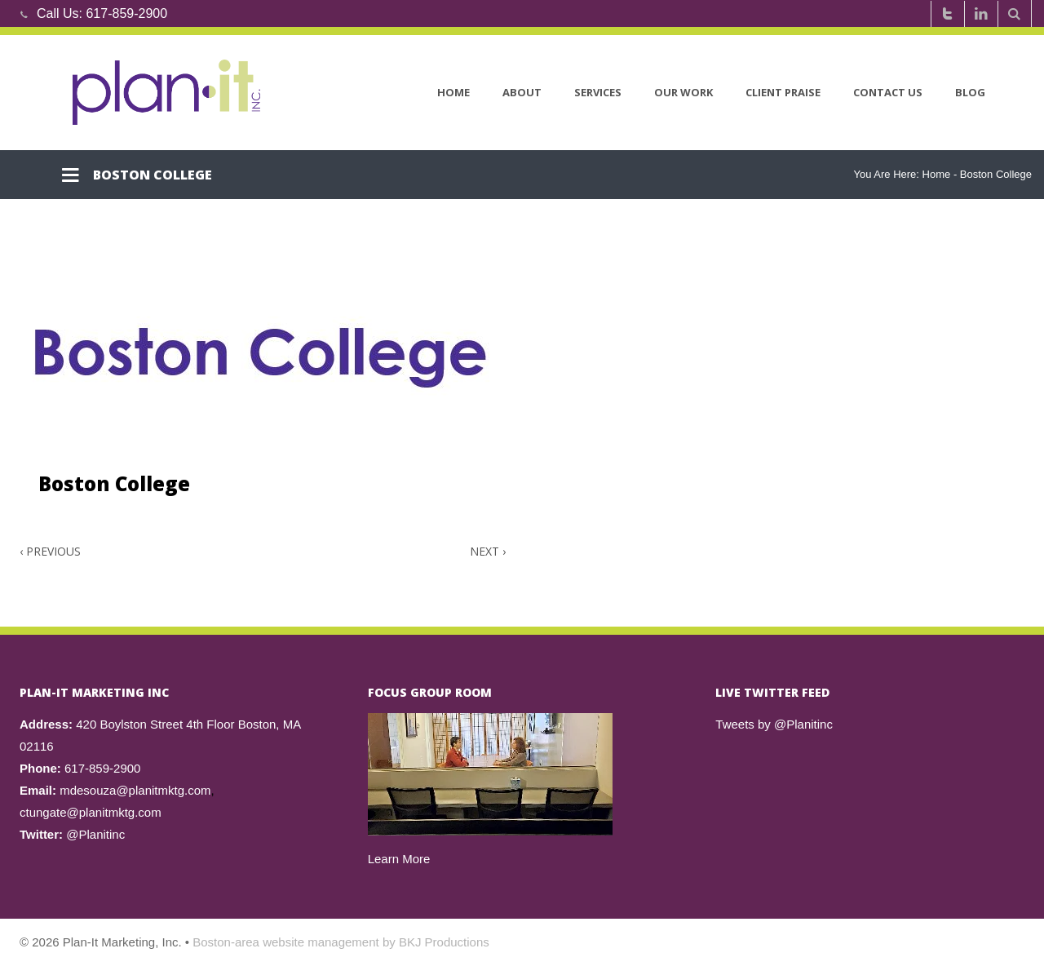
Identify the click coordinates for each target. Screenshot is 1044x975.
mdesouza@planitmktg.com (135, 790)
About (522, 92)
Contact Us (887, 92)
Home (453, 92)
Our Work (683, 92)
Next (488, 551)
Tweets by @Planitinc (774, 724)
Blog (970, 92)
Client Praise (783, 92)
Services (598, 92)
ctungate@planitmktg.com (90, 812)
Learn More (399, 859)
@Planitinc (95, 834)
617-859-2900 (126, 13)
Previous (50, 551)
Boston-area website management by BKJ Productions (340, 942)
